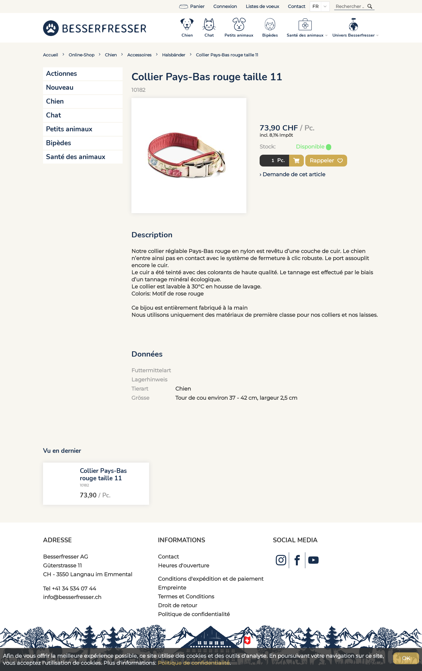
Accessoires (139, 55)
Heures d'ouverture (183, 565)
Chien (111, 55)
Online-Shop (81, 55)
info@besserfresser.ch (72, 597)
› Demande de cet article (292, 174)
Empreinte (172, 588)
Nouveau (59, 87)
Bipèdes (58, 143)
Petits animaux (69, 129)
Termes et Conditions (186, 596)
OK (406, 658)
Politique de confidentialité (194, 614)
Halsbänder (173, 55)
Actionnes (61, 73)
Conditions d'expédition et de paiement (210, 579)
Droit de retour (177, 605)
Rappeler (326, 160)
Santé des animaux (76, 156)
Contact (296, 6)
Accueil (50, 55)
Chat (53, 115)
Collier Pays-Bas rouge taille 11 (227, 55)
